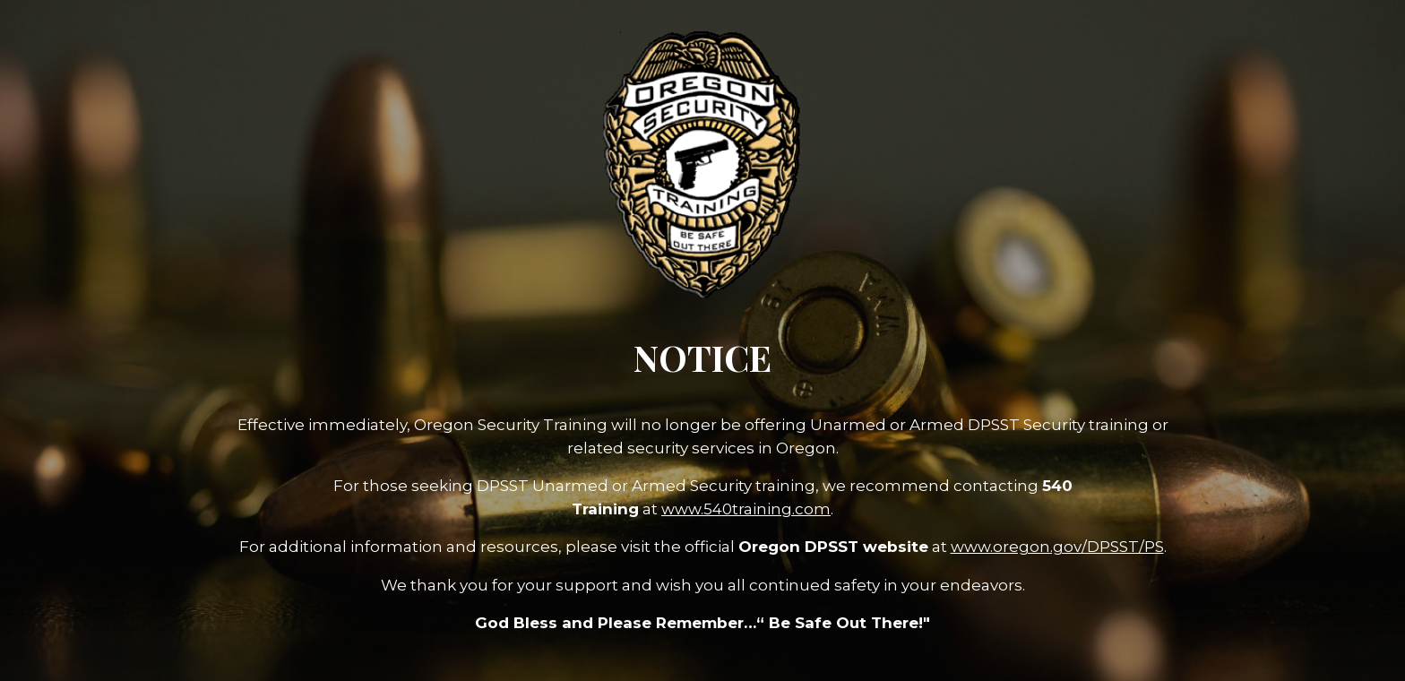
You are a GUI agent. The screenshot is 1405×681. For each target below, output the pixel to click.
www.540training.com (746, 509)
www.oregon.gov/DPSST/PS (1057, 547)
